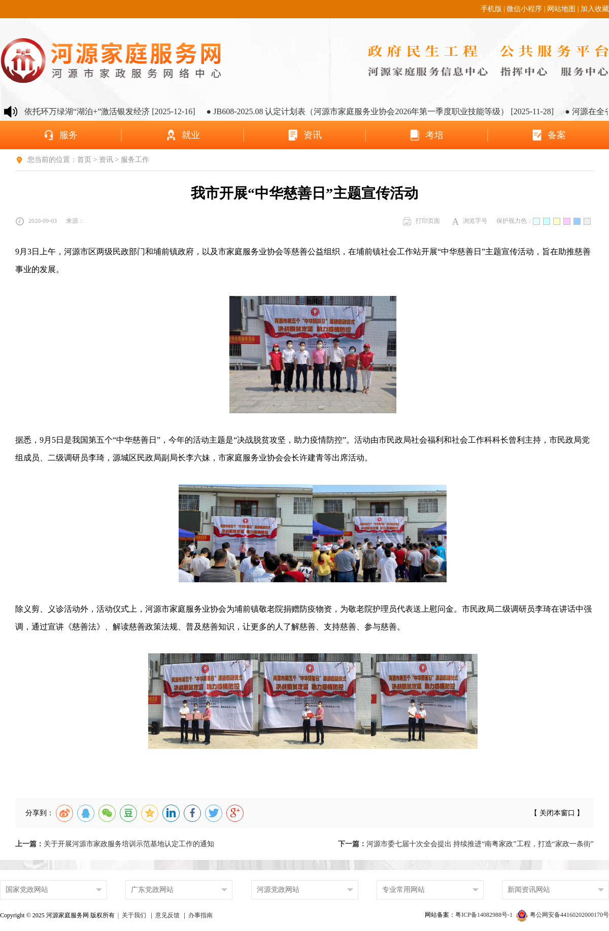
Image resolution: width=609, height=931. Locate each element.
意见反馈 (167, 915)
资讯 (106, 159)
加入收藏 (595, 9)
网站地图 (561, 9)
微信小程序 (524, 9)
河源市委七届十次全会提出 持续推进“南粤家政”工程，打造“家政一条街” (466, 844)
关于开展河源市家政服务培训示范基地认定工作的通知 (114, 844)
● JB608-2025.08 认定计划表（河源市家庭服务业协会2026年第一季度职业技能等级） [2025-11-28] (385, 111)
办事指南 (200, 915)
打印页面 (421, 221)
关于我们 (134, 915)
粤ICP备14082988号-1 (484, 914)
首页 (84, 159)
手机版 (491, 9)
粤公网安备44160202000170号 (563, 914)
